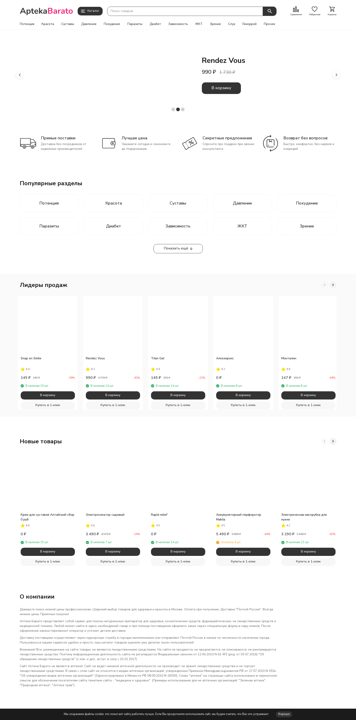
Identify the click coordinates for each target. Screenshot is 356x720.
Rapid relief (159, 515)
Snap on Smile (31, 358)
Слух (231, 24)
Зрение (215, 24)
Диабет (155, 24)
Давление (88, 24)
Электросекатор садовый (105, 515)
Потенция (27, 24)
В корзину (221, 88)
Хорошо (284, 714)
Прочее (269, 24)
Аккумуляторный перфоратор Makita (238, 517)
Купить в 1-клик (47, 405)
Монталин (288, 358)
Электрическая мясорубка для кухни (304, 517)
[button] (19, 75)
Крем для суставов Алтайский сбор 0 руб (47, 517)
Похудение (112, 24)
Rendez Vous (95, 358)
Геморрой (249, 24)
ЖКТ (199, 24)
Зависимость (178, 24)
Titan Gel (157, 358)
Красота (48, 24)
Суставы (67, 24)
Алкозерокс (225, 358)
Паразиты (134, 24)
